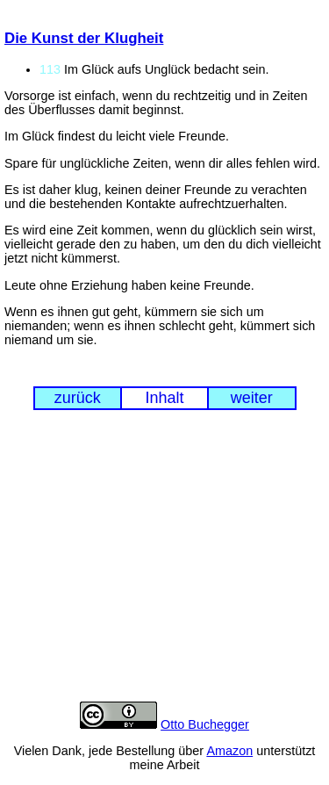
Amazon (229, 751)
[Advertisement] (164, 569)
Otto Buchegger (205, 724)
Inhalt (164, 398)
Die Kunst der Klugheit (83, 38)
